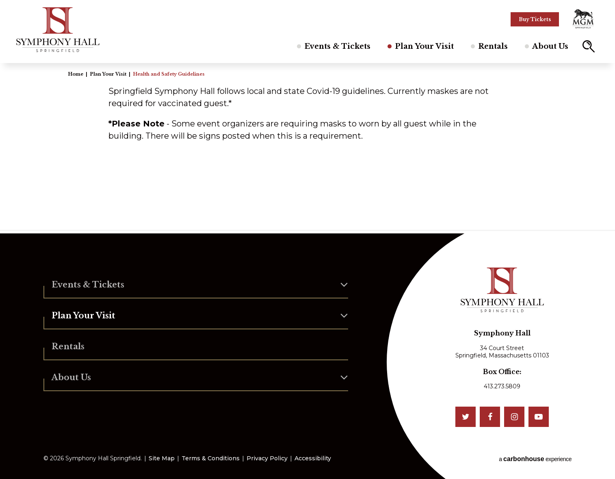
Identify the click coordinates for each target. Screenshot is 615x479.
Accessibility (313, 458)
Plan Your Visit (424, 46)
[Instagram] (514, 417)
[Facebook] (490, 417)
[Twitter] (465, 417)
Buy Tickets (535, 19)
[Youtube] (538, 417)
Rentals (493, 46)
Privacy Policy (267, 458)
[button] (589, 46)
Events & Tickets (337, 46)
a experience (535, 458)
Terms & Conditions (211, 458)
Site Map (162, 458)
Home (75, 74)
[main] (307, 146)
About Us (550, 46)
